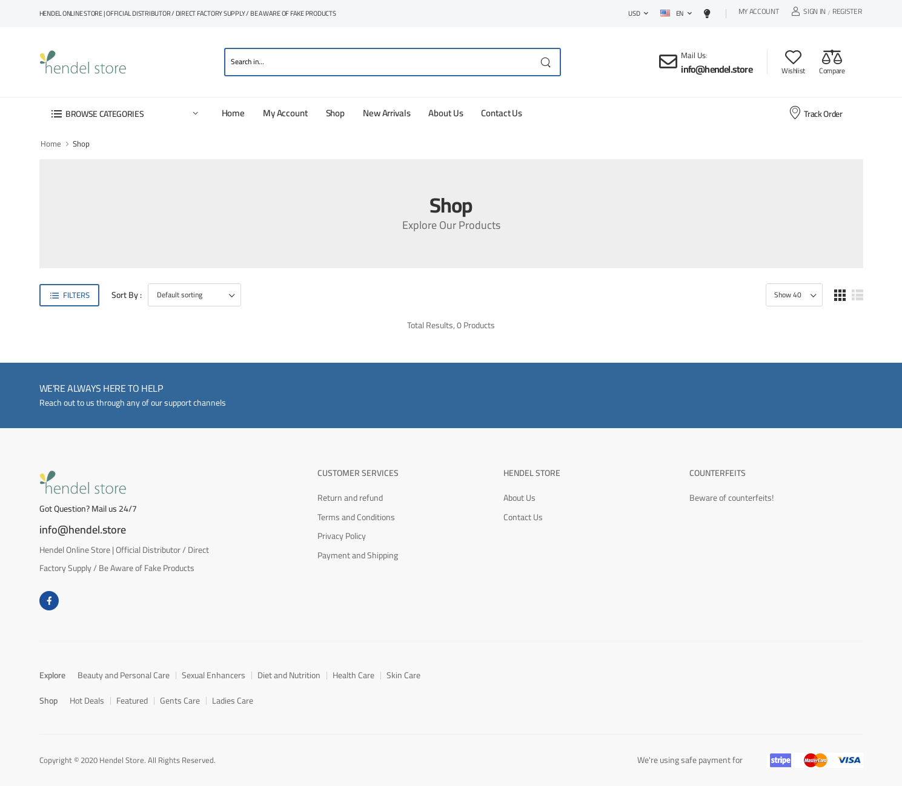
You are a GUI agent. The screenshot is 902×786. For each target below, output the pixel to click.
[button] (124, 113)
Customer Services (358, 473)
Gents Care (180, 700)
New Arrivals (386, 113)
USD (634, 13)
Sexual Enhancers (213, 675)
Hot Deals (87, 700)
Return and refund (350, 498)
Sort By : (126, 295)
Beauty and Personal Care (124, 675)
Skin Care (403, 675)
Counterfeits (717, 473)
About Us (445, 113)
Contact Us (501, 113)
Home (233, 113)
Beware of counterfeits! (731, 498)
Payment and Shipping (357, 555)
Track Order (815, 113)
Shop (335, 113)
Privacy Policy (341, 536)
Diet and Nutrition (288, 675)
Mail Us (693, 55)
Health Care (353, 675)
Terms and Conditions (356, 517)
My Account (758, 13)
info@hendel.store (716, 69)
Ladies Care (232, 700)
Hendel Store (531, 473)
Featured (132, 700)
